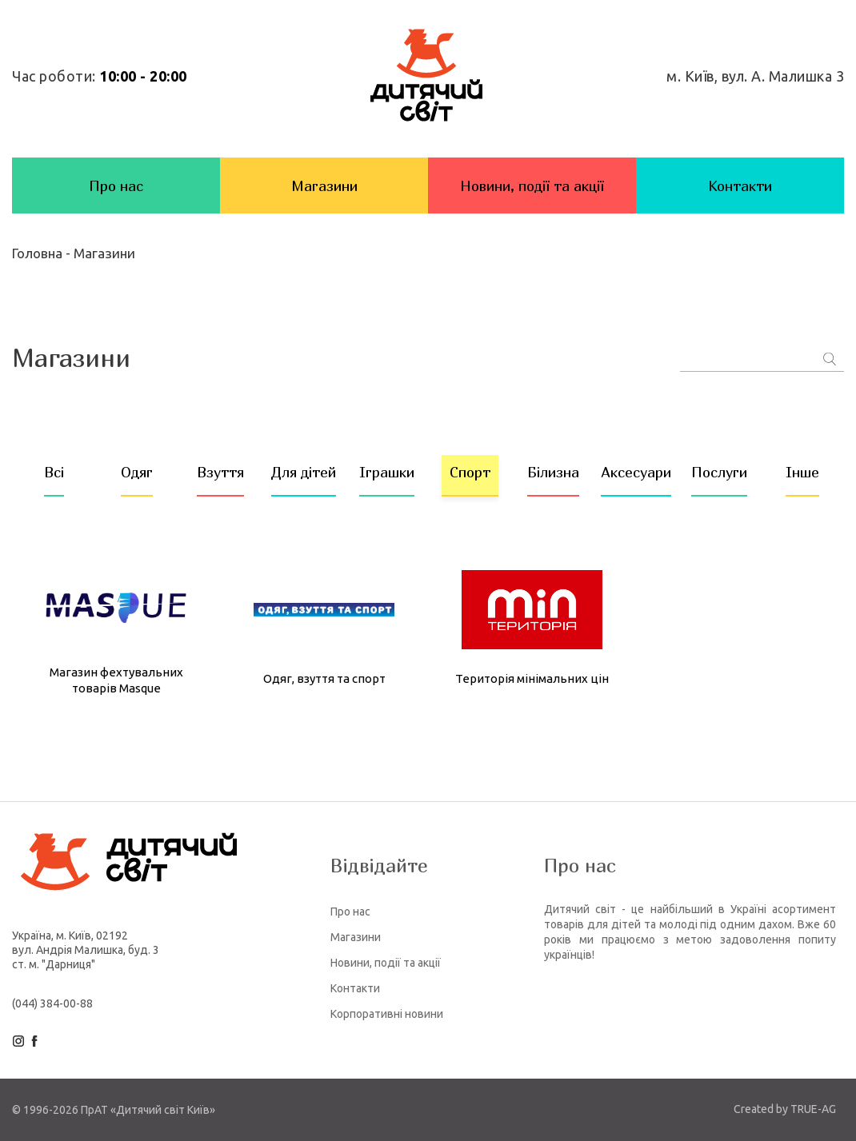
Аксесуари (636, 472)
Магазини (324, 186)
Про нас (116, 186)
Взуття (220, 472)
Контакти (740, 186)
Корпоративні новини (386, 1013)
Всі (54, 472)
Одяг (137, 472)
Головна (39, 253)
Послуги (719, 472)
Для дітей (303, 472)
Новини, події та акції (532, 186)
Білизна (553, 472)
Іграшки (386, 472)
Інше (802, 472)
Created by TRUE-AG (785, 1109)
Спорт (470, 472)
